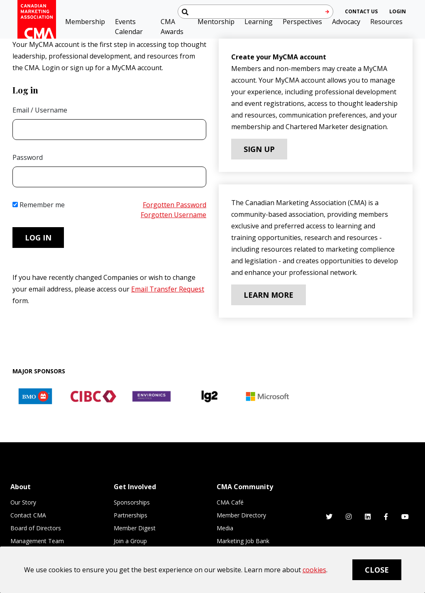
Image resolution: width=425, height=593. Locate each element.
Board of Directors (35, 528)
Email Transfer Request (167, 289)
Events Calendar (129, 26)
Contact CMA (28, 515)
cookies (314, 569)
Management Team (37, 541)
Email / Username (39, 110)
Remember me (38, 204)
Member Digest (135, 528)
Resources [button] (386, 21)
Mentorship (216, 21)
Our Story (23, 502)
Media (225, 528)
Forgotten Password (174, 204)
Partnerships (130, 515)
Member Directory (241, 515)
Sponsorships (132, 502)
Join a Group (130, 541)
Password (27, 157)
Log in (38, 238)
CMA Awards (172, 26)
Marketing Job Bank (243, 541)
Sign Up (259, 149)
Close (377, 570)
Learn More (268, 295)
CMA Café (230, 502)
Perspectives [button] (302, 21)
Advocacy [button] (346, 21)
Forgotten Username (173, 214)
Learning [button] (258, 21)
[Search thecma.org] (255, 12)
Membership (85, 21)
